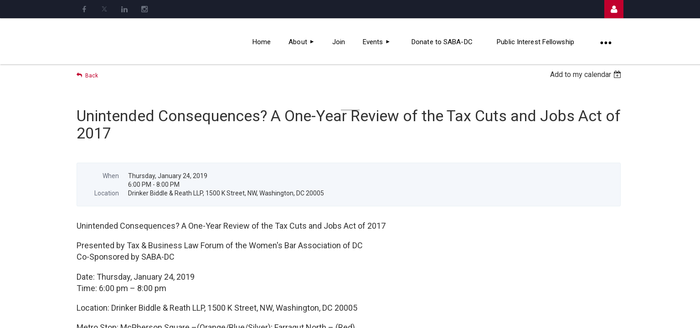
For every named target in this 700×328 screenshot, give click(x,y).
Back (91, 75)
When (111, 175)
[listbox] (586, 74)
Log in (613, 9)
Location (106, 193)
